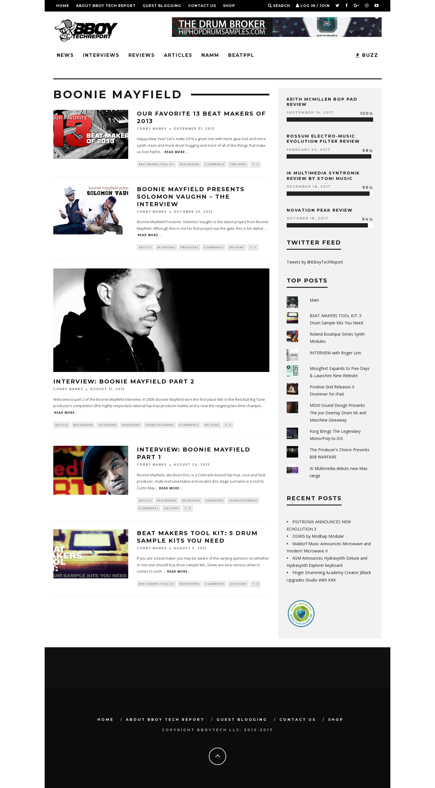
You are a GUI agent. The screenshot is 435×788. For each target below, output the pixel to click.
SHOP (229, 5)
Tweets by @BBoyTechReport (315, 262)
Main (314, 300)
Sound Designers (159, 425)
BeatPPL (241, 55)
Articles (178, 55)
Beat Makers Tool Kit (156, 164)
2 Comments (214, 164)
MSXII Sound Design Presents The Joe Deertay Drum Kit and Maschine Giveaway (338, 412)
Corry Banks (152, 129)
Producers (189, 248)
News (65, 55)
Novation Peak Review (320, 210)
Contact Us (202, 5)
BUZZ (367, 55)
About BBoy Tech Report (106, 5)
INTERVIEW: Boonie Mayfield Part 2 (124, 382)
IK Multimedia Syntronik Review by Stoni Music (323, 175)
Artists (145, 248)
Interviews (101, 55)
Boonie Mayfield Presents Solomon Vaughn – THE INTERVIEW (191, 197)
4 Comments (214, 586)
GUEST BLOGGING (162, 5)
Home (62, 5)
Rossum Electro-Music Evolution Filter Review (323, 138)
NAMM (210, 55)
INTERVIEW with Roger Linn (335, 353)
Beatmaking (189, 164)
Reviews (141, 55)
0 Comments (214, 248)
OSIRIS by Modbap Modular (318, 536)
